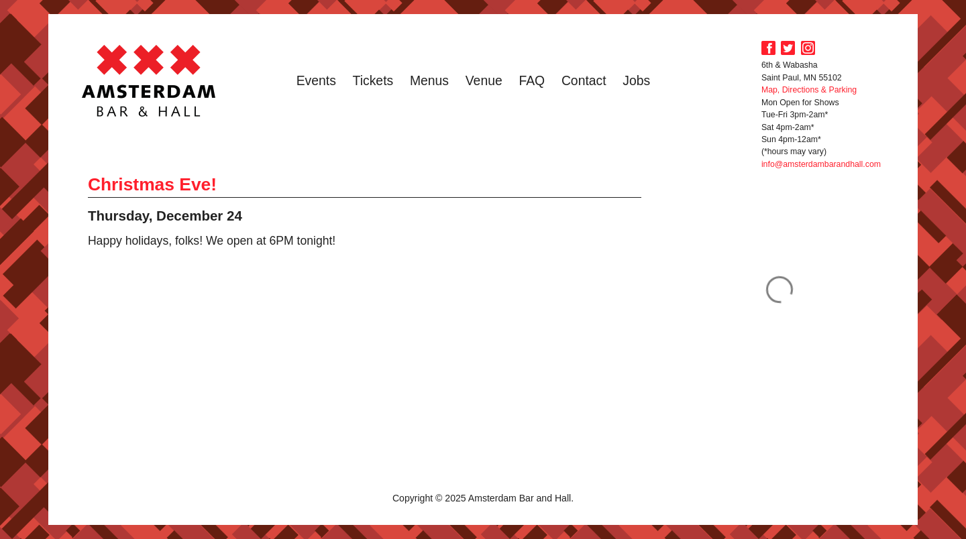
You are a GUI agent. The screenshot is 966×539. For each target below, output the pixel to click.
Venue (484, 80)
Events (316, 80)
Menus (429, 80)
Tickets (373, 80)
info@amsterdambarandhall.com (821, 164)
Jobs (636, 80)
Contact (583, 80)
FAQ (532, 80)
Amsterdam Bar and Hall (149, 80)
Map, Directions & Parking (809, 90)
